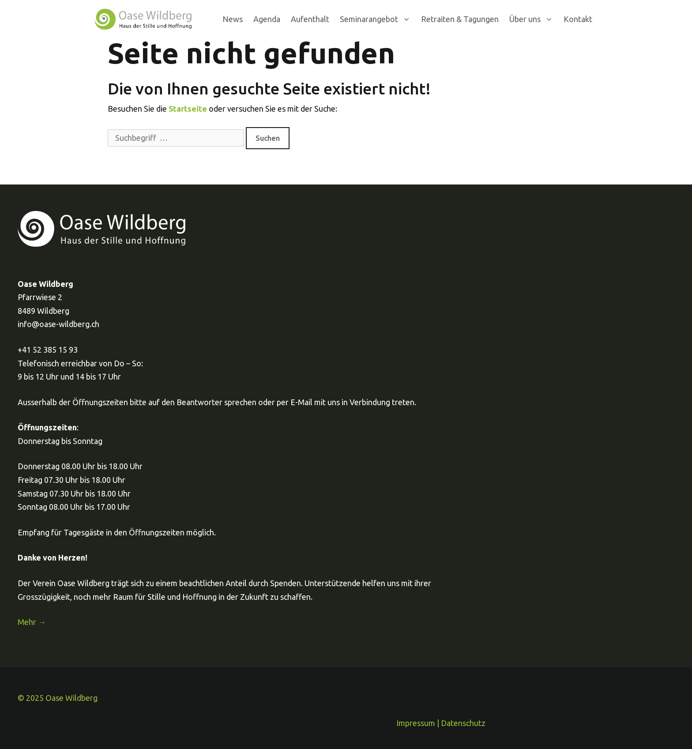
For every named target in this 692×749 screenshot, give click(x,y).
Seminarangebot (378, 19)
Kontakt (578, 19)
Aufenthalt (310, 19)
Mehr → (32, 621)
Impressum (415, 723)
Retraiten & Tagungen (460, 19)
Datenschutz (463, 723)
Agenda (266, 19)
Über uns (533, 19)
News (232, 19)
